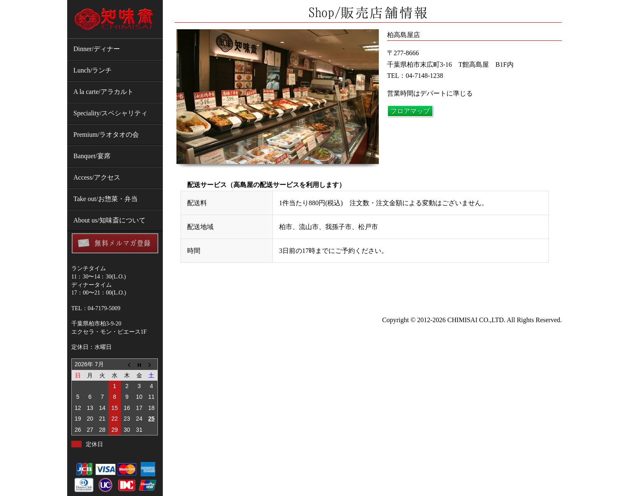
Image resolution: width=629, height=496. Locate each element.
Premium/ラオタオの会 (106, 134)
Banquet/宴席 (91, 155)
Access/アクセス (96, 177)
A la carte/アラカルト (103, 91)
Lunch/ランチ (92, 70)
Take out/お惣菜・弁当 (105, 198)
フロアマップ (410, 111)
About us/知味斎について (109, 220)
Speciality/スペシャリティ (110, 113)
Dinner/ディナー (96, 48)
